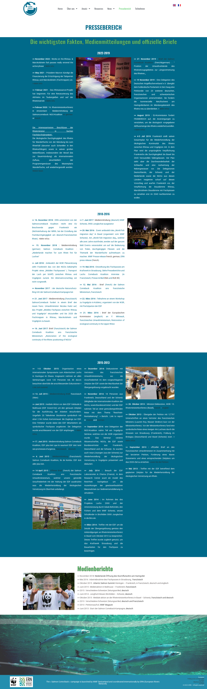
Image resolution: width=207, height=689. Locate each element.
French (90, 420)
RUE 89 (116, 278)
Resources (98, 8)
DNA (106, 278)
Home (60, 8)
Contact (201, 683)
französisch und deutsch (163, 597)
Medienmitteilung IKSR (60, 394)
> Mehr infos (139, 130)
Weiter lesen (37, 171)
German (100, 420)
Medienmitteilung (69, 245)
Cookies (201, 680)
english (165, 408)
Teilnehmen (140, 8)
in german (68, 114)
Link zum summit (40, 387)
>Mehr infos (44, 239)
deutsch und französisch (133, 601)
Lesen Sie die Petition (159, 462)
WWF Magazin (106, 605)
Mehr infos (164, 109)
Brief (51, 328)
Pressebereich (125, 8)
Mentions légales (198, 682)
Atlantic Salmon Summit (104, 583)
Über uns (72, 8)
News (111, 8)
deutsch (72, 449)
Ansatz (86, 8)
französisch (61, 449)
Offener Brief (56, 470)
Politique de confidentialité (196, 679)
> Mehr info (49, 66)
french (38, 118)
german (116, 256)
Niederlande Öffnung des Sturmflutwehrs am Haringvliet (120, 576)
